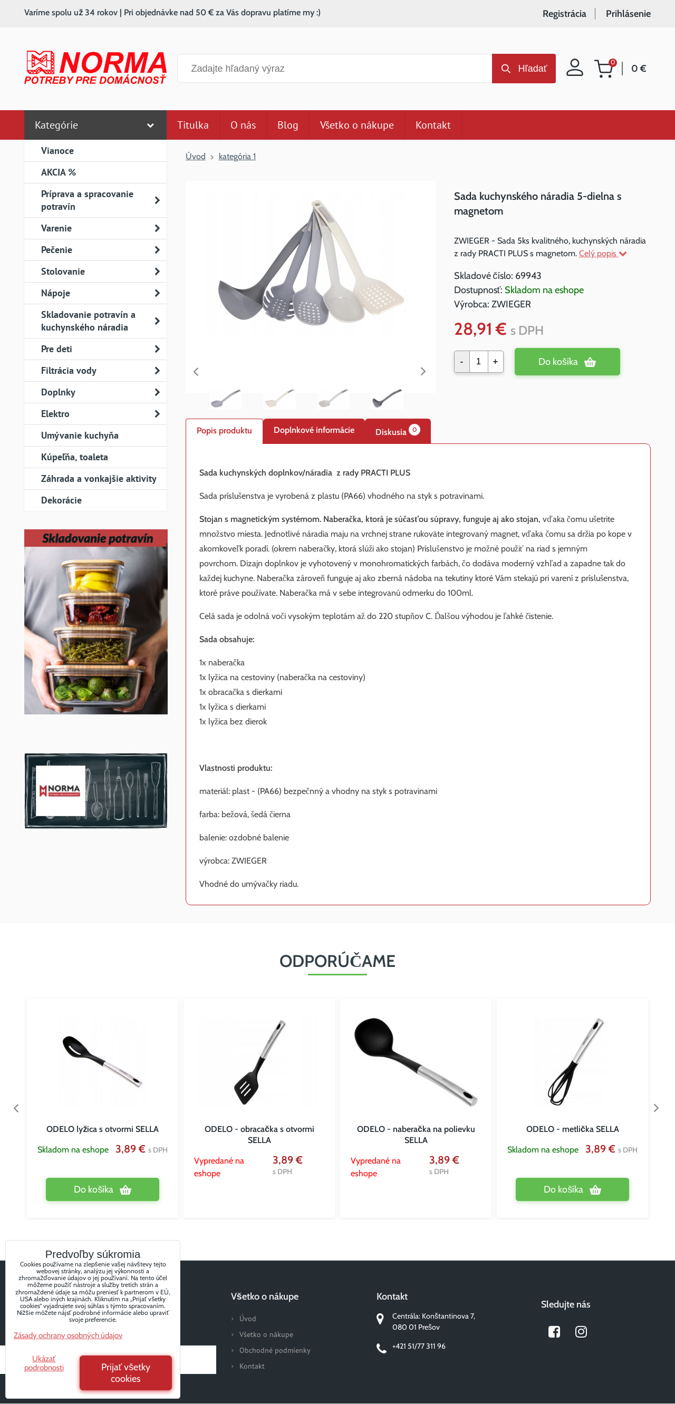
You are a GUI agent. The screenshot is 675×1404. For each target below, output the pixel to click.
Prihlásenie (628, 14)
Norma (95, 790)
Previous (196, 371)
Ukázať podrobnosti (44, 1363)
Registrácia (564, 14)
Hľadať (532, 68)
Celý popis (603, 253)
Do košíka (558, 361)
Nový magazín (95, 636)
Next (425, 371)
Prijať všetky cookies (126, 1372)
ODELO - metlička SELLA (572, 1129)
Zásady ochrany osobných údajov (68, 1335)
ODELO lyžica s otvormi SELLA (102, 1129)
